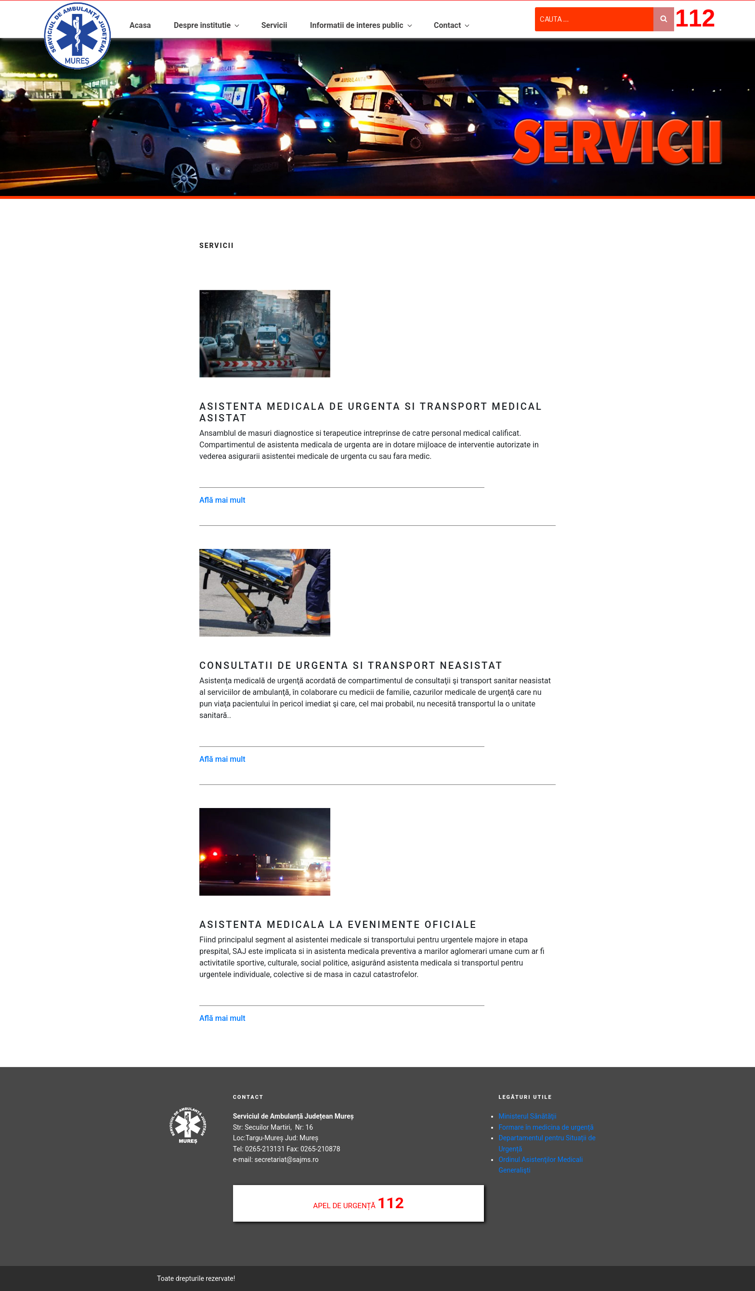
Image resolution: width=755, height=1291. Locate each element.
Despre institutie (207, 25)
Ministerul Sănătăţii (527, 1116)
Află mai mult (222, 500)
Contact (452, 25)
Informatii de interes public (362, 25)
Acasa (140, 25)
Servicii (274, 25)
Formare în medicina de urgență (545, 1127)
